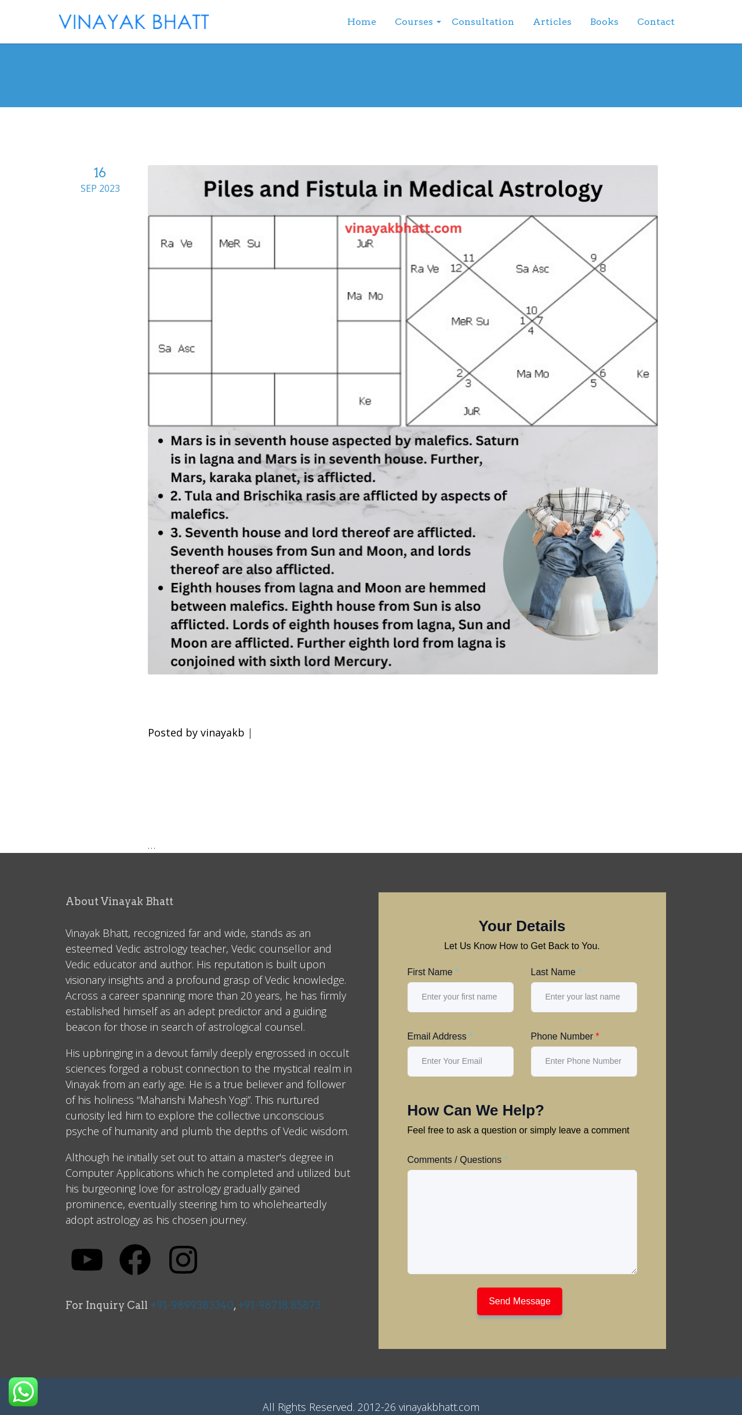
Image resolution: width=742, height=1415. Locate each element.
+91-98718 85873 (279, 1305)
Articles (552, 21)
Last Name (556, 972)
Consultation (483, 21)
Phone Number (565, 1036)
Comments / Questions (458, 1160)
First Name (433, 972)
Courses (414, 21)
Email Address (440, 1036)
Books (604, 21)
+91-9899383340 (192, 1305)
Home (361, 21)
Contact (656, 21)
